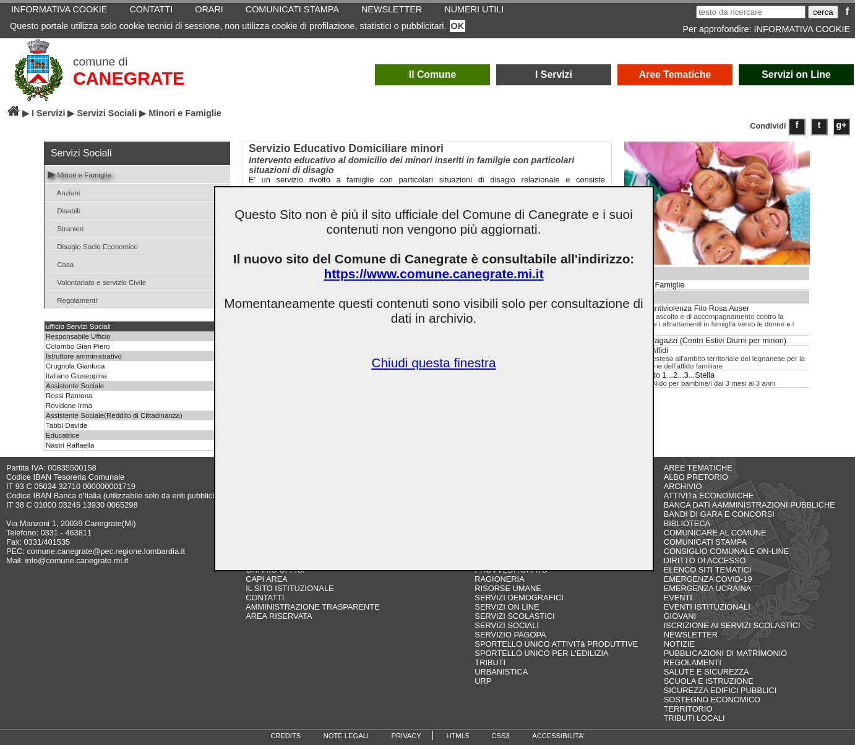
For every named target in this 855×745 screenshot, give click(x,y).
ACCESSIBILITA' (558, 735)
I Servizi (553, 74)
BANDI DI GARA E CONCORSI (719, 514)
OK (458, 26)
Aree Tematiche (675, 74)
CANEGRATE (128, 78)
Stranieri (66, 228)
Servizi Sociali (107, 113)
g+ (841, 125)
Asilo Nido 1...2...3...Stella (670, 375)
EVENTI (678, 597)
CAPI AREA (267, 579)
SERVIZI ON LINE (507, 606)
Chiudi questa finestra (433, 362)
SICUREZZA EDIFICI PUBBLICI (720, 690)
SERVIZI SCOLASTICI (514, 616)
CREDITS (285, 735)
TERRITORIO (688, 708)
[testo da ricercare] (751, 12)
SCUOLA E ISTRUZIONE (709, 681)
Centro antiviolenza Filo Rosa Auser (687, 308)
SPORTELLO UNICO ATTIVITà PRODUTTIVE (556, 644)
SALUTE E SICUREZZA (706, 671)
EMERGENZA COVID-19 (708, 579)
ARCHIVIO (683, 486)
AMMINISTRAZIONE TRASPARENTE (312, 606)
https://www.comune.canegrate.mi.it (433, 273)
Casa (61, 263)
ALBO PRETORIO (696, 477)
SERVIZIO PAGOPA (510, 634)
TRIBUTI (490, 662)
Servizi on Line (796, 74)
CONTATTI (265, 597)
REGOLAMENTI (692, 662)
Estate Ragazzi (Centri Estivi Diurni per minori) (705, 340)
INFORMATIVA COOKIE (802, 29)
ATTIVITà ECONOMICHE (709, 495)
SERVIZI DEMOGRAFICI (519, 597)
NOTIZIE (679, 644)
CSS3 (501, 735)
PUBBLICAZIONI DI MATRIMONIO (726, 653)
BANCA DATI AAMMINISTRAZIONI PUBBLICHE (749, 504)
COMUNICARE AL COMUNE (715, 532)
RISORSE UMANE (508, 588)
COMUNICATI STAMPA (705, 542)
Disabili (64, 210)
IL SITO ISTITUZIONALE (289, 588)
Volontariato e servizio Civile (97, 281)
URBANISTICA (501, 671)
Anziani (64, 192)
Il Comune (433, 74)
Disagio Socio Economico (93, 246)
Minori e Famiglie (79, 174)
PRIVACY (406, 735)
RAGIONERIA (499, 579)
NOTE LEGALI (346, 735)
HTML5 (457, 735)
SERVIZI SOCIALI (507, 625)
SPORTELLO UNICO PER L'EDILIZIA (541, 653)
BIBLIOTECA (687, 523)
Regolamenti (72, 299)
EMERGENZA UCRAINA (708, 588)
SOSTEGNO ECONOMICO (712, 699)
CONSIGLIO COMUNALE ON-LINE (726, 551)
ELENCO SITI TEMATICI (708, 569)
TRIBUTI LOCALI (694, 718)
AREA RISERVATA (279, 616)
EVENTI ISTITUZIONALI (707, 606)
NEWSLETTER (691, 634)
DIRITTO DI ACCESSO (705, 560)
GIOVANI (680, 616)
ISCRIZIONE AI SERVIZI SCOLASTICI (732, 625)
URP (483, 681)
